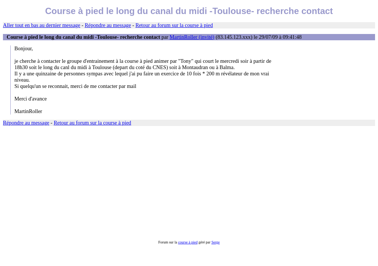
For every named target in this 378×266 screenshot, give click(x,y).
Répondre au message (108, 25)
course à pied (187, 242)
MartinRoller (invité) (191, 37)
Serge (216, 242)
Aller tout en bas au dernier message (41, 25)
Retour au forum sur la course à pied (174, 25)
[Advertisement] (189, 183)
